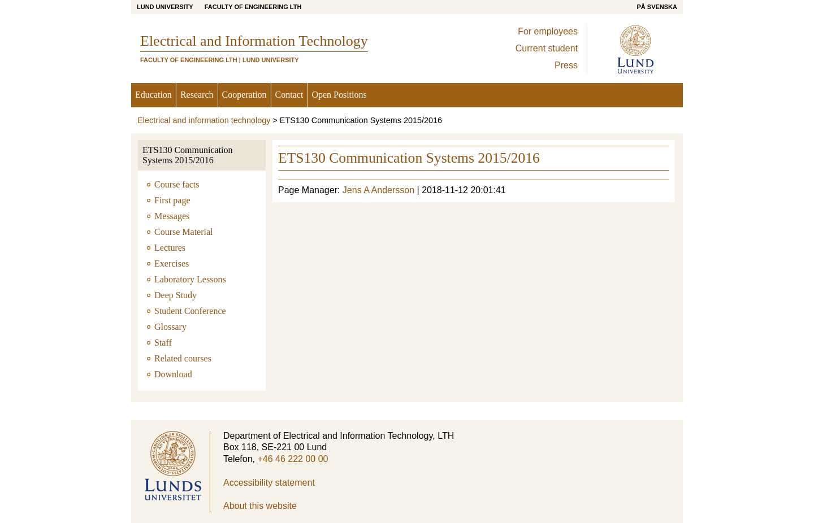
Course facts (177, 184)
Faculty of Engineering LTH (253, 6)
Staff (163, 342)
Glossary (170, 327)
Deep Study (175, 295)
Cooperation (244, 94)
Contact (289, 94)
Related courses (182, 358)
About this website (260, 506)
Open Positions (338, 94)
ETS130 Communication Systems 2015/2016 (187, 155)
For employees (548, 31)
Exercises (171, 263)
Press (566, 65)
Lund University (165, 6)
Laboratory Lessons (190, 279)
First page (172, 200)
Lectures (169, 247)
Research (197, 94)
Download (173, 374)
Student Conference (190, 311)
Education (153, 94)
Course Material (183, 232)
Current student (547, 48)
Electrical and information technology (203, 120)
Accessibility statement (269, 482)
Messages (171, 216)
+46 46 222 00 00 (292, 459)
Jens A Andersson (378, 190)
